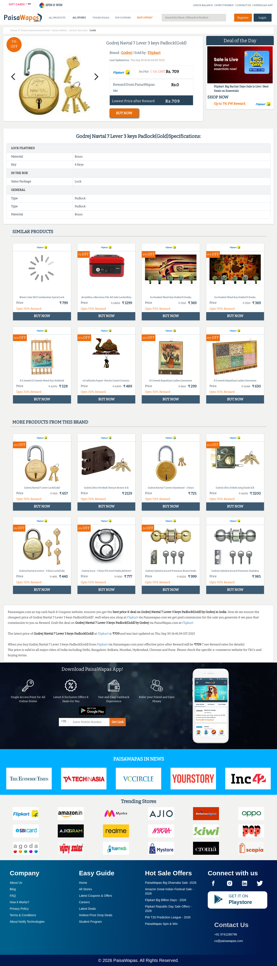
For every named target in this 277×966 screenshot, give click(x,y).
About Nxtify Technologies (27, 921)
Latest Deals (87, 908)
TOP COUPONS (123, 17)
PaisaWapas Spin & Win (161, 924)
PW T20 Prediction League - (168, 917)
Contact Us (231, 924)
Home (83, 882)
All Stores (85, 889)
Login (262, 17)
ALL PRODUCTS (57, 17)
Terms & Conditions (23, 915)
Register (243, 17)
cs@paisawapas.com (228, 941)
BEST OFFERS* (145, 17)
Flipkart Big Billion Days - (165, 900)
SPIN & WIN (50, 5)
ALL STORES (79, 17)
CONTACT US (244, 5)
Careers (84, 902)
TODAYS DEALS (101, 17)
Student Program (90, 921)
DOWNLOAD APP (263, 5)
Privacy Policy (19, 908)
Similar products (32, 231)
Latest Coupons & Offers (95, 895)
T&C (115, 90)
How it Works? (19, 902)
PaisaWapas (125, 960)
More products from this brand (50, 422)
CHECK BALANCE (203, 5)
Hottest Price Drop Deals (95, 915)
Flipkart (154, 53)
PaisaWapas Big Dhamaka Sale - (170, 882)
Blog (13, 889)
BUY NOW (124, 113)
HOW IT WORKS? (224, 5)
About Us (16, 882)
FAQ (13, 895)
